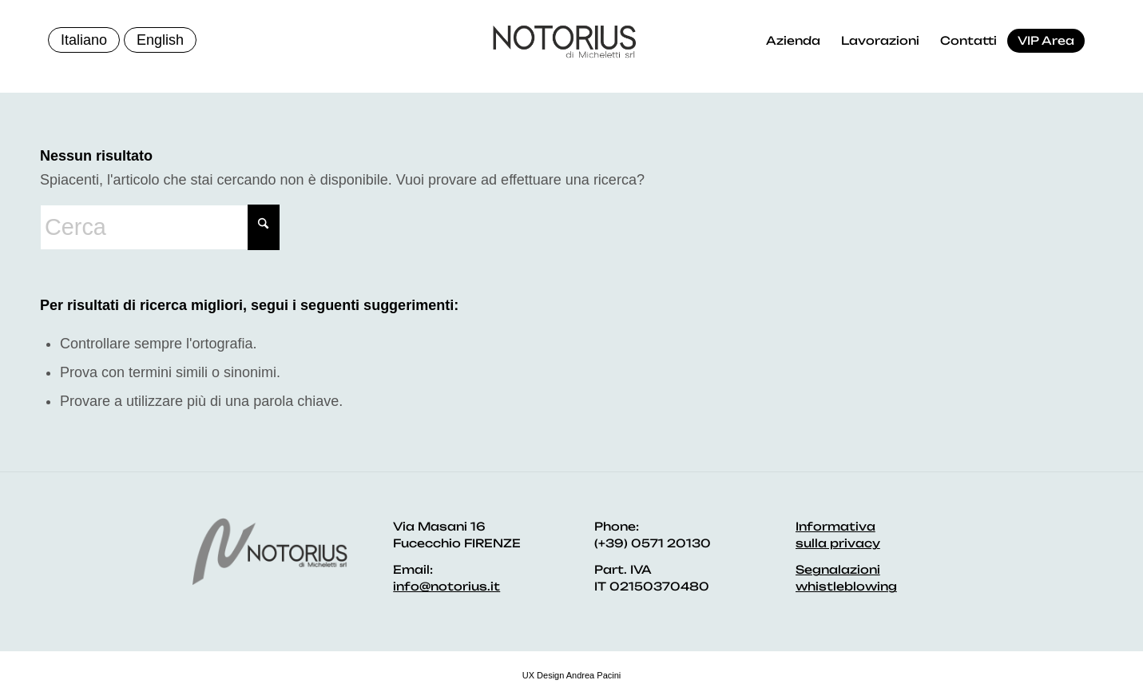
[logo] (565, 41)
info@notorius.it (446, 586)
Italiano (84, 40)
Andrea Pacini (593, 675)
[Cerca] (160, 227)
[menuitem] (793, 41)
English (160, 40)
